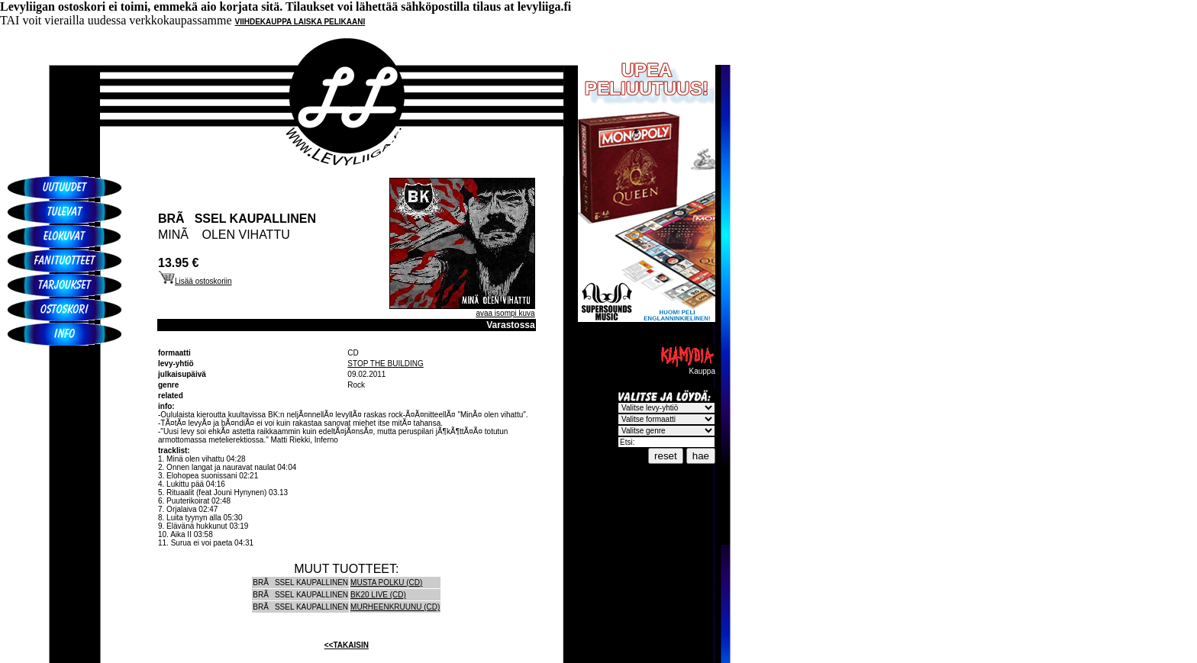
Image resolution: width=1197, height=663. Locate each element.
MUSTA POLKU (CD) (386, 582)
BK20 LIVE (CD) (378, 595)
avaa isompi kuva (505, 313)
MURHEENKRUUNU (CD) (395, 607)
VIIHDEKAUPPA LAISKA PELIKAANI (300, 22)
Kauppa (687, 367)
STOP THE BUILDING (385, 363)
